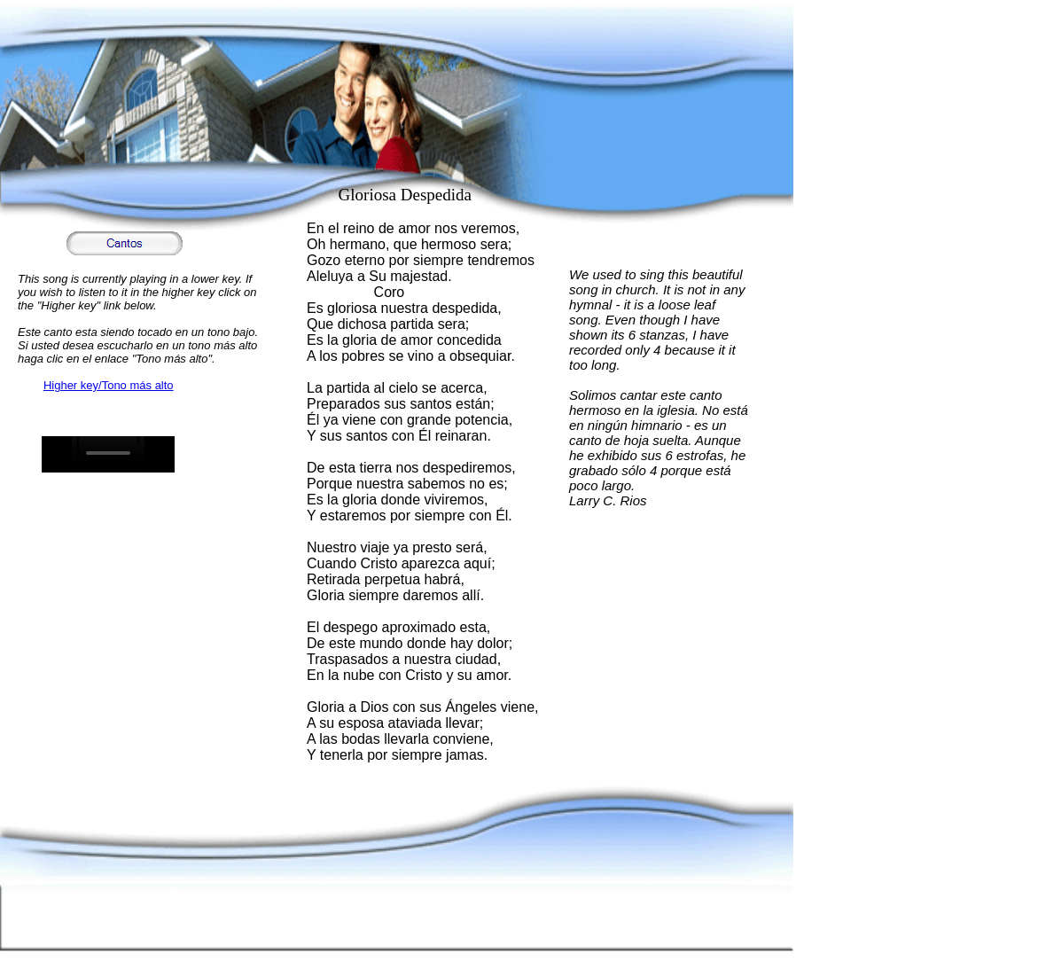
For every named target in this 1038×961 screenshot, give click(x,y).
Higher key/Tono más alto (108, 385)
